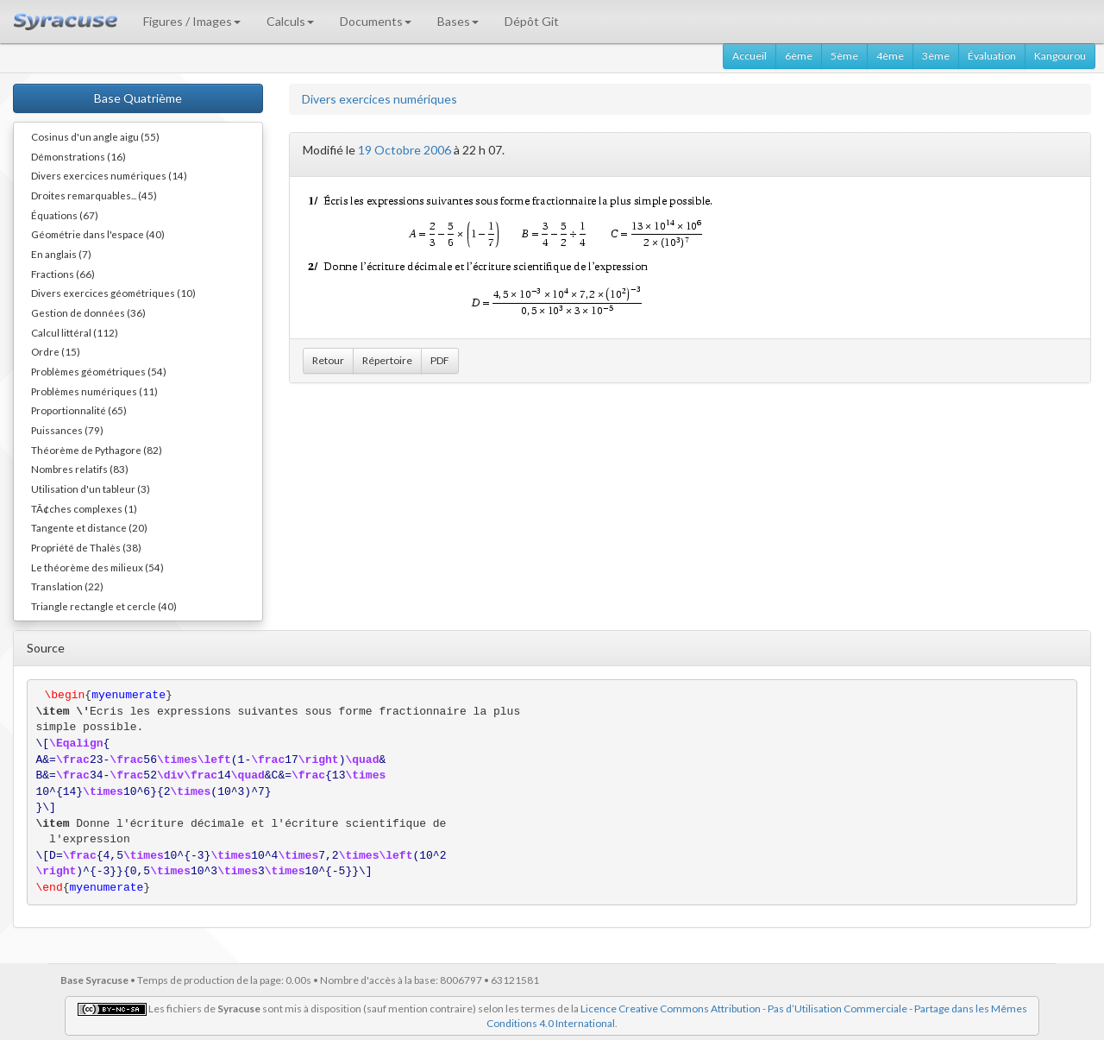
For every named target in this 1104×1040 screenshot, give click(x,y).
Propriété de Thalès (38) (86, 547)
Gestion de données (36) (88, 312)
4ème (890, 55)
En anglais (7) (61, 254)
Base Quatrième (138, 98)
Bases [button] (458, 21)
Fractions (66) (63, 274)
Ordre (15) (55, 351)
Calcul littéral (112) (74, 332)
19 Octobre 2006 (404, 149)
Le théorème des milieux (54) (97, 567)
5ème (844, 55)
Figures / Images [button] (192, 21)
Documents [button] (375, 21)
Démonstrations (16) (78, 156)
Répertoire (387, 360)
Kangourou (1060, 55)
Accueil (749, 55)
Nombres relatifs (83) (80, 469)
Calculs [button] (290, 21)
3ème (936, 55)
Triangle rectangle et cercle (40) (104, 606)
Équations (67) (64, 215)
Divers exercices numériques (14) (109, 175)
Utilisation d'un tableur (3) (90, 488)
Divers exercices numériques (379, 98)
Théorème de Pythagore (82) (96, 450)
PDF (439, 360)
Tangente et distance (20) (89, 527)
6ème (798, 55)
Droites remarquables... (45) (94, 195)
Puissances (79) (67, 430)
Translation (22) (67, 586)
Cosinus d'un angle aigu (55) (95, 136)
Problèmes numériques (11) (94, 391)
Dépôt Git (532, 21)
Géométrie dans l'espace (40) (98, 234)
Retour (328, 360)
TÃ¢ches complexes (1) (84, 508)
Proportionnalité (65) (79, 410)
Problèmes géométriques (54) (98, 371)
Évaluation (992, 55)
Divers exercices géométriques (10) (113, 293)
